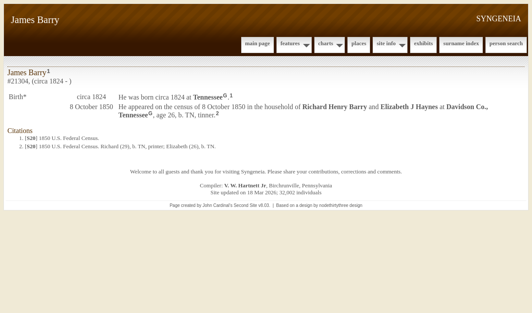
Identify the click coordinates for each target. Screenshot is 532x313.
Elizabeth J (409, 106)
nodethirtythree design (340, 205)
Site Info (386, 43)
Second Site (245, 205)
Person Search (506, 43)
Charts (325, 43)
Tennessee (208, 97)
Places (358, 43)
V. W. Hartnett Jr (245, 185)
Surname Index (461, 43)
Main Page (257, 43)
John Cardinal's (217, 205)
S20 (31, 138)
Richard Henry (335, 106)
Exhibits (423, 43)
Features (290, 43)
